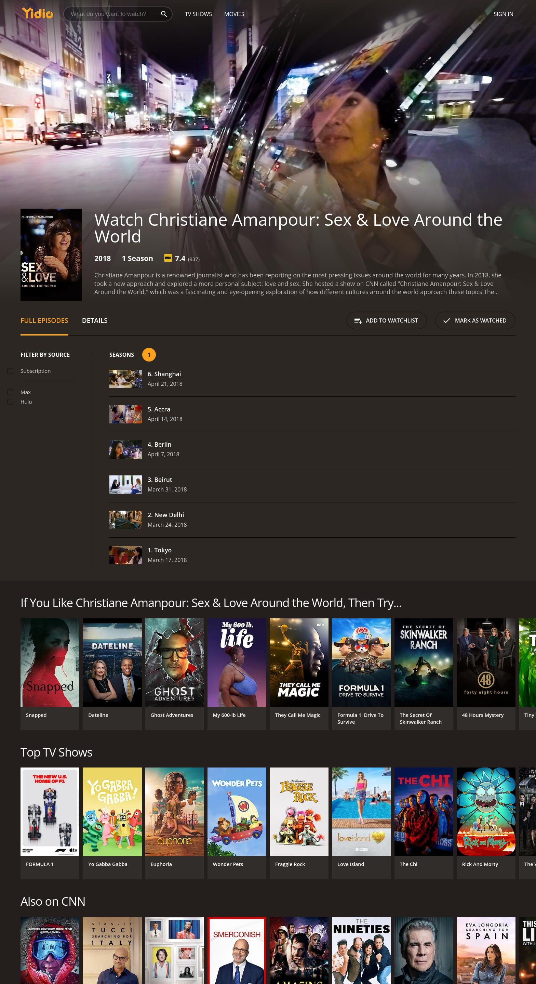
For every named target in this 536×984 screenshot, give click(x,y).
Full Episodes (44, 320)
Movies (234, 14)
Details (95, 320)
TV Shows (198, 14)
